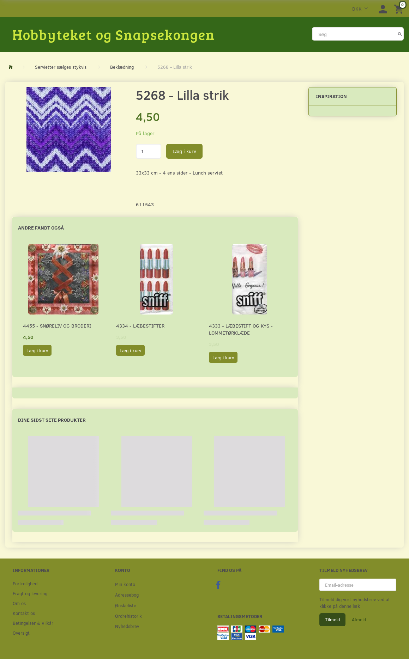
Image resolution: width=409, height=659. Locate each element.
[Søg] (400, 33)
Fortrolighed (25, 583)
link (355, 606)
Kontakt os (24, 613)
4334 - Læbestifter (140, 325)
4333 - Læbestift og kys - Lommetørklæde (241, 329)
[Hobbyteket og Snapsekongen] (113, 34)
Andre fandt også (41, 227)
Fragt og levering (30, 593)
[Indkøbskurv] (400, 8)
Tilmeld (332, 619)
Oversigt (21, 633)
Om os (19, 603)
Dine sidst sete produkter (52, 419)
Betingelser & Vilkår (33, 623)
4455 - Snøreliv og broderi (57, 325)
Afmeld (359, 619)
